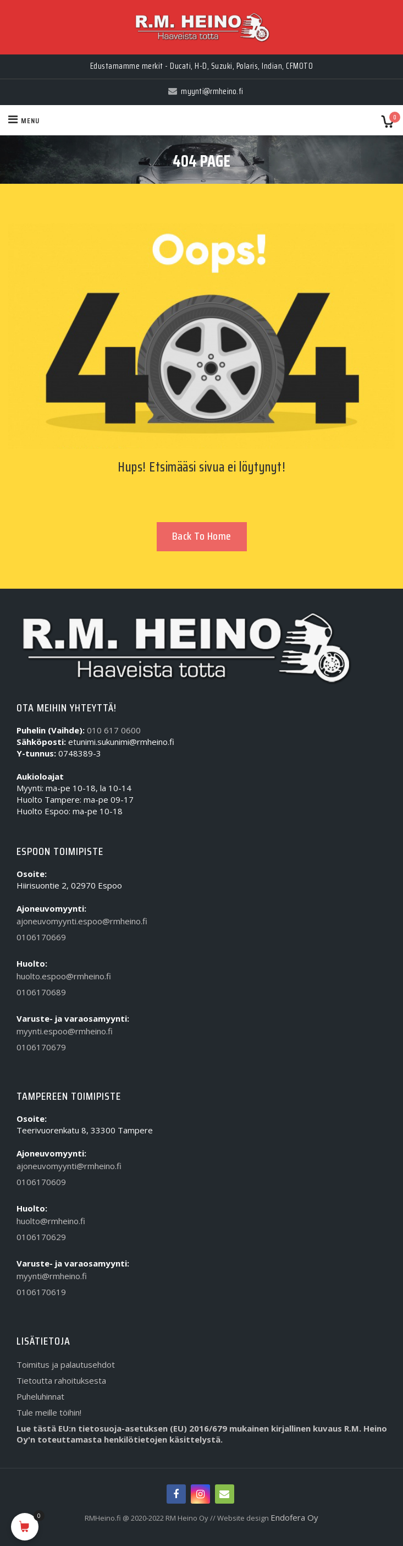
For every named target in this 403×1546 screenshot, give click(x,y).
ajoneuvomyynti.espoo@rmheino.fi (81, 920)
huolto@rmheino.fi (50, 1220)
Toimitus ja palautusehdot (65, 1364)
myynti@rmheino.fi (51, 1275)
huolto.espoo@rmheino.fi (63, 976)
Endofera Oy (294, 1517)
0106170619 (41, 1291)
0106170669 (41, 936)
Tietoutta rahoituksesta (61, 1380)
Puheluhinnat (40, 1396)
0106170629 (41, 1236)
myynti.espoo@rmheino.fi (64, 1031)
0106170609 (41, 1181)
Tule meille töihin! (48, 1412)
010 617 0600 (114, 730)
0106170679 (41, 1046)
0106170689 (41, 991)
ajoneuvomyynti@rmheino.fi (69, 1165)
